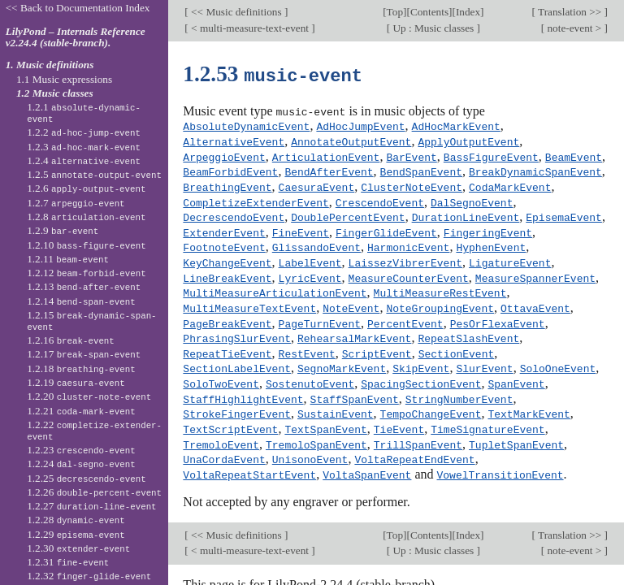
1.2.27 (91, 506)
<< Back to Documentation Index (78, 8)
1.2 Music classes (54, 93)
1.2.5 (94, 174)
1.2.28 (76, 520)
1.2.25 (86, 478)
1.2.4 (84, 160)
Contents (429, 12)
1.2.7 (75, 203)
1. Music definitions (50, 64)
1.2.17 (84, 354)
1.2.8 (86, 216)
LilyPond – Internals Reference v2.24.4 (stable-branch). (75, 37)
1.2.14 (81, 301)
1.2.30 (78, 548)
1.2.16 (71, 340)
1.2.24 (81, 463)
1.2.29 (76, 534)
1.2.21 (81, 411)
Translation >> (569, 12)
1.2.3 (84, 147)
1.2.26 (94, 492)
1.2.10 (86, 245)
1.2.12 (86, 272)
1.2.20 (89, 396)
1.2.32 (89, 576)
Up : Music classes (433, 28)
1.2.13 (84, 286)
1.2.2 (84, 132)
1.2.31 (68, 562)
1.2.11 (68, 259)
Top (395, 12)
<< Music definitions (236, 12)
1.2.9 (62, 230)
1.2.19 (76, 382)
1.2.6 (86, 188)
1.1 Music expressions (64, 79)
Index (468, 12)
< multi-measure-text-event (250, 28)
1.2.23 (81, 450)
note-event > (574, 28)
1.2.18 (81, 368)
